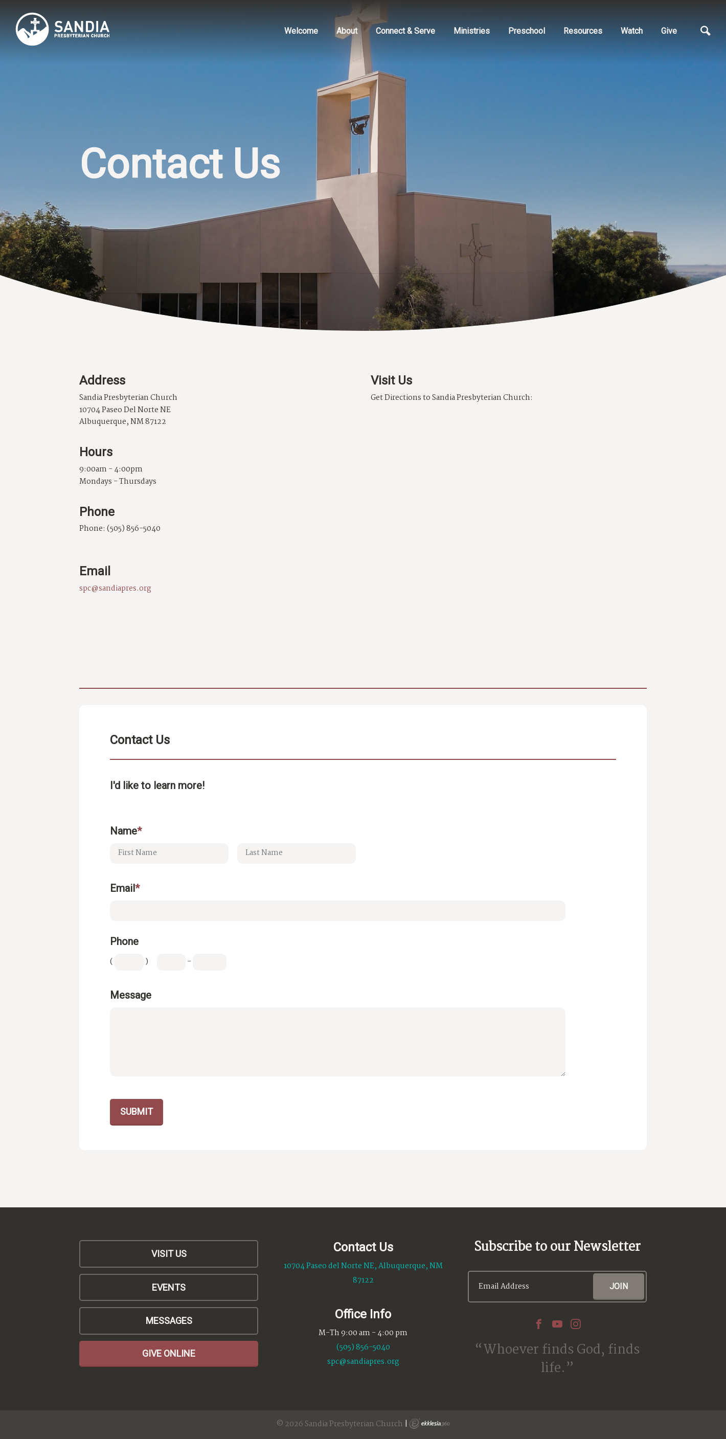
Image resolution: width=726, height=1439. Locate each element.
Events (169, 1287)
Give (669, 31)
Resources (582, 31)
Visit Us (169, 1253)
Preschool (526, 31)
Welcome (301, 31)
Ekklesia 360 (429, 1424)
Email (125, 888)
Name (126, 831)
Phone (124, 941)
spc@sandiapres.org (115, 588)
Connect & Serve (405, 31)
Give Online (168, 1353)
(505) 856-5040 (363, 1347)
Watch (632, 31)
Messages (169, 1320)
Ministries (471, 31)
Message (130, 995)
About (346, 31)
